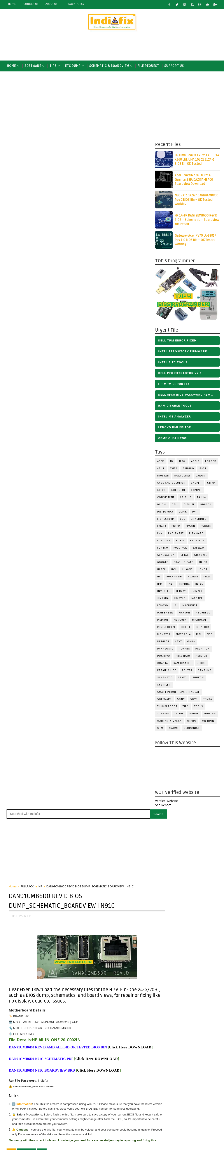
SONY (181, 700)
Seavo (182, 678)
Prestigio (183, 656)
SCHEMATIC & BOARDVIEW (109, 66)
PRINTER (201, 656)
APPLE (195, 462)
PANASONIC (165, 649)
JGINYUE (197, 592)
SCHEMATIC (165, 678)
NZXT (178, 642)
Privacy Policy (74, 4)
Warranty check (169, 721)
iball (207, 577)
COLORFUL (178, 491)
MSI (198, 635)
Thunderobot (167, 707)
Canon (201, 476)
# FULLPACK (26, 500)
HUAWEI (193, 577)
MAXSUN (184, 613)
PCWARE (184, 649)
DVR (195, 512)
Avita (173, 469)
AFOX (182, 462)
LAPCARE (197, 599)
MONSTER (164, 635)
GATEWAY (198, 548)
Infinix (184, 584)
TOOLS (198, 707)
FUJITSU (162, 548)
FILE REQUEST (148, 66)
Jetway (181, 592)
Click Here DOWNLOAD (30, 386)
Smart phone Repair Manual (178, 693)
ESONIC (206, 527)
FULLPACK (180, 548)
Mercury (180, 620)
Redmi (201, 664)
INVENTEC (164, 592)
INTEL (199, 584)
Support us (174, 66)
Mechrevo (203, 613)
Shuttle (198, 678)
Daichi (161, 505)
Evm (160, 534)
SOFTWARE (32, 66)
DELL (175, 505)
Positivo (163, 656)
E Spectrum (166, 519)
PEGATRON (202, 649)
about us (52, 4)
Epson (190, 527)
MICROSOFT (200, 620)
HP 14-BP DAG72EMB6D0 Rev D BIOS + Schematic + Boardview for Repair (197, 221)
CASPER (196, 483)
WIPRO (191, 721)
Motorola (183, 635)
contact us (30, 4)
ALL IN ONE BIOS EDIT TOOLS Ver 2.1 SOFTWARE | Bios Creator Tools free (132, 1109)
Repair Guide (166, 671)
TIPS (53, 66)
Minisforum (166, 628)
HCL (174, 570)
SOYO (194, 700)
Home (12, 4)
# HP (42, 500)
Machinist (190, 606)
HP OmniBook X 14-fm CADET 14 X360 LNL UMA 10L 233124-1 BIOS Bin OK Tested (197, 160)
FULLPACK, (20, 246)
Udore (194, 714)
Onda (191, 642)
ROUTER (187, 671)
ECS (183, 519)
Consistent (166, 498)
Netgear (163, 642)
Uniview (210, 714)
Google (162, 563)
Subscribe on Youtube (124, 675)
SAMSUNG (205, 671)
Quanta (162, 664)
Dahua (201, 498)
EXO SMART (176, 534)
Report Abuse (101, 1125)
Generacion (166, 556)
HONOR (203, 570)
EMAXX (161, 527)
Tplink (179, 714)
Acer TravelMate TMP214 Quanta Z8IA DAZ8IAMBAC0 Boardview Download (194, 181)
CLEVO (161, 491)
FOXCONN (164, 541)
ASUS (160, 469)
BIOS (203, 469)
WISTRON (208, 721)
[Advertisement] (112, 47)
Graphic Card (184, 563)
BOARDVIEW (182, 476)
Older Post (140, 634)
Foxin (180, 541)
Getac (184, 556)
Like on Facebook (124, 666)
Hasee (161, 570)
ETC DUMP (73, 66)
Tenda (207, 700)
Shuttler (164, 685)
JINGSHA (163, 599)
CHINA (211, 483)
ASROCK (210, 462)
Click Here (96, 397)
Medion (162, 620)
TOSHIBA (163, 714)
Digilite (189, 505)
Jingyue (180, 599)
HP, (29, 246)
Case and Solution (171, 483)
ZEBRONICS (192, 729)
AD (171, 462)
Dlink (183, 512)
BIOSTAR (163, 476)
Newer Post (18, 634)
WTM (160, 729)
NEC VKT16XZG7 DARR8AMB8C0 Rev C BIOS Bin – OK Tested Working (196, 201)
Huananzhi (174, 577)
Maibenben (165, 613)
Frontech (197, 541)
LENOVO (162, 606)
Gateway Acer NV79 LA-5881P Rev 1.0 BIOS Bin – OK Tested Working (195, 241)
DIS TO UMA (165, 512)
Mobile (186, 628)
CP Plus (186, 498)
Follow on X (124, 656)
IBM (160, 584)
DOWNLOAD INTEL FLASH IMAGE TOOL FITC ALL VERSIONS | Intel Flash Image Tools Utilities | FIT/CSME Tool (119, 1052)
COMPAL (196, 491)
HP (159, 577)
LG (175, 606)
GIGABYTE (200, 556)
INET (171, 584)
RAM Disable (182, 664)
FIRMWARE (196, 534)
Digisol (206, 505)
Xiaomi (173, 729)
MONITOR (202, 628)
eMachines (199, 519)
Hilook (187, 570)
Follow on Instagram (124, 685)
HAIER (203, 563)
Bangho (188, 469)
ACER (160, 462)
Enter (176, 527)
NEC (210, 635)
